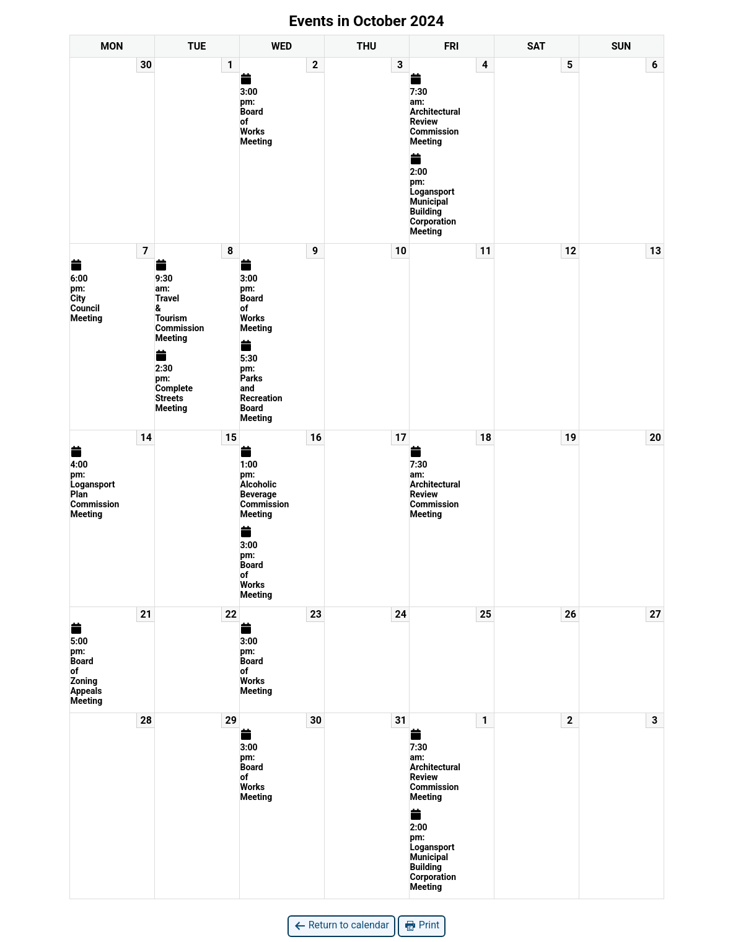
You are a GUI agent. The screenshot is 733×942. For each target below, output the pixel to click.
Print (421, 925)
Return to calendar (341, 925)
